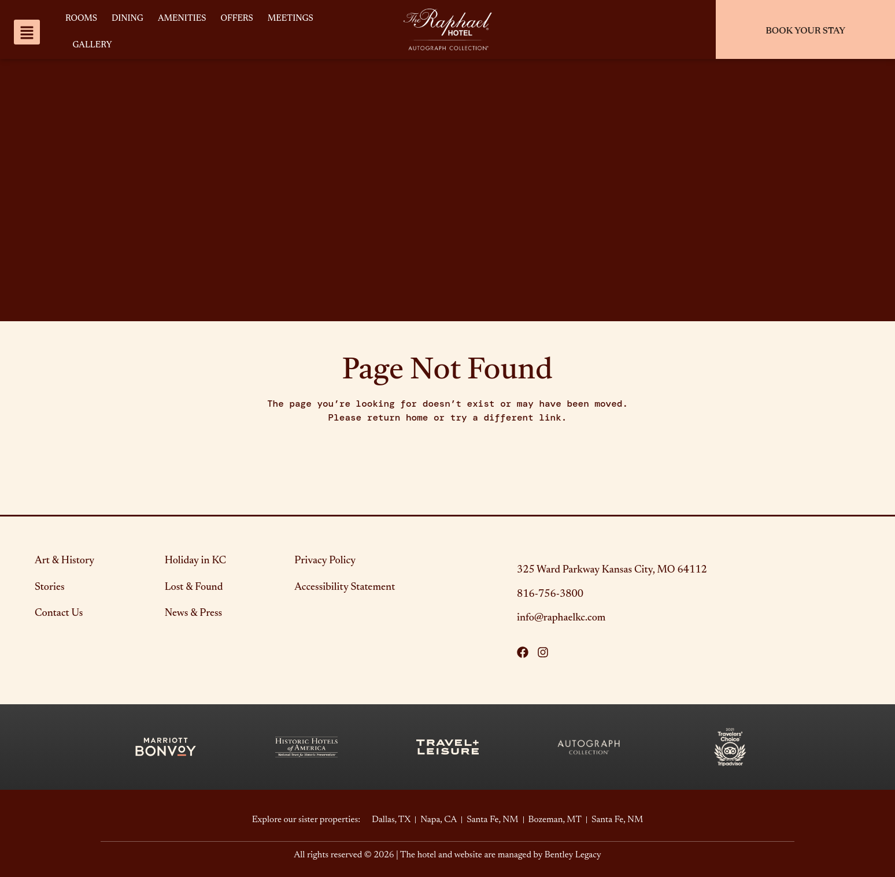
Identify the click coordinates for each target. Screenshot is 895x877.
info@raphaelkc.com (561, 618)
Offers (237, 18)
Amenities (182, 18)
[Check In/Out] (805, 30)
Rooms (81, 18)
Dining (127, 18)
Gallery (92, 45)
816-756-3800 (550, 594)
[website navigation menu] (27, 32)
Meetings (290, 18)
